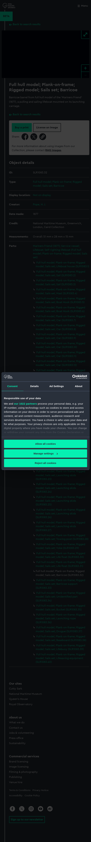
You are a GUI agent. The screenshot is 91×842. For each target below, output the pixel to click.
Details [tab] (34, 386)
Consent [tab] (12, 386)
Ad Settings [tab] (56, 386)
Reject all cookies (45, 463)
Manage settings (45, 453)
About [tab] (78, 386)
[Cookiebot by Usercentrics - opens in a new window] (72, 377)
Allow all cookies (45, 443)
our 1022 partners (25, 403)
